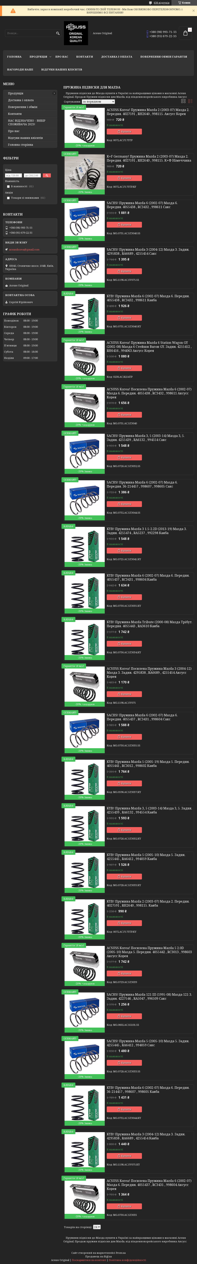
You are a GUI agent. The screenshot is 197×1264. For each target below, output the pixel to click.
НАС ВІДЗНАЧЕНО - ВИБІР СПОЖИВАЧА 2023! (26, 122)
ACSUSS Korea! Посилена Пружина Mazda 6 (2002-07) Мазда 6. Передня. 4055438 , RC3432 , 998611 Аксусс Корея (149, 393)
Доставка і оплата (116, 56)
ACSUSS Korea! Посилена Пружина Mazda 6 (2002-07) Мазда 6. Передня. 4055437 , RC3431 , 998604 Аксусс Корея (149, 1185)
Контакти (84, 56)
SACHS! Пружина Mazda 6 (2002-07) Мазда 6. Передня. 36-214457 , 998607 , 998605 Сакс (142, 484)
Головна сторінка (20, 145)
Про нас (61, 56)
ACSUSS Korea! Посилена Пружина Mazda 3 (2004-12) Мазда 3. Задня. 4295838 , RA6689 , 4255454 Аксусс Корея (149, 672)
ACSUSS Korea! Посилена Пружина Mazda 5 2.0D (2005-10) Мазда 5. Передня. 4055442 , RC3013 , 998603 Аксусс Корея (149, 952)
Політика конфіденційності (127, 1260)
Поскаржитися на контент (89, 1260)
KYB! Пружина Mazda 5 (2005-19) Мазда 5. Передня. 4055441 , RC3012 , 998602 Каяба (148, 763)
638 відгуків (161, 2)
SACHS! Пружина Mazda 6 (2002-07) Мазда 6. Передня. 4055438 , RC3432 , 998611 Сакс (142, 205)
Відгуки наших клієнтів (61, 69)
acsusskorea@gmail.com (24, 249)
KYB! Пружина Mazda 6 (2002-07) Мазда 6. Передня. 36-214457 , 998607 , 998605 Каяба (148, 1089)
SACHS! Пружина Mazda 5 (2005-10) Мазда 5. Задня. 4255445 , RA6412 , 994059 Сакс (148, 1043)
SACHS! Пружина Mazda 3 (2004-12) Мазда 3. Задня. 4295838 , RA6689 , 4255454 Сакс (148, 251)
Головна (14, 56)
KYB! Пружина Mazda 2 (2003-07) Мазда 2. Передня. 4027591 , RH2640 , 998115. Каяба (148, 903)
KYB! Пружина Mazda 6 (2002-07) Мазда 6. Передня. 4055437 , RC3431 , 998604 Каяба (148, 577)
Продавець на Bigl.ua (98, 1256)
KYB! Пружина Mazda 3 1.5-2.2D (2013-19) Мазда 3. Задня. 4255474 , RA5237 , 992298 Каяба (147, 531)
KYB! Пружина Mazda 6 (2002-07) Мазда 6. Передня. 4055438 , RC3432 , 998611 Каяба (148, 298)
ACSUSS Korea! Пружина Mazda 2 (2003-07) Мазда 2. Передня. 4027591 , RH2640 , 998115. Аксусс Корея (148, 112)
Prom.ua (121, 1253)
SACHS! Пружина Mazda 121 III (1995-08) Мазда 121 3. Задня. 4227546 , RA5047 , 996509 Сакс (149, 996)
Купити (126, 131)
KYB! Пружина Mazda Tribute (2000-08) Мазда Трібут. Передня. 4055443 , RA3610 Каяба (149, 624)
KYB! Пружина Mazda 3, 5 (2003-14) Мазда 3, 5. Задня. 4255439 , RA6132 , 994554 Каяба (149, 810)
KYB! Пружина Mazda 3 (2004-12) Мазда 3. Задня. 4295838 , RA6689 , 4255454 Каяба (146, 1136)
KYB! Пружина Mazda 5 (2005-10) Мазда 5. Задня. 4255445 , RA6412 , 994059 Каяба (146, 857)
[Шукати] (57, 33)
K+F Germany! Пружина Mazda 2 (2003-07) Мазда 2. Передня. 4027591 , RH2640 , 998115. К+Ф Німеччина (149, 158)
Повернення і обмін (22, 107)
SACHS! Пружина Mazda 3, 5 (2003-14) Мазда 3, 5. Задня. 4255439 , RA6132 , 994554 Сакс (146, 438)
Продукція (38, 56)
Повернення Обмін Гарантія (163, 56)
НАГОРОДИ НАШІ (20, 69)
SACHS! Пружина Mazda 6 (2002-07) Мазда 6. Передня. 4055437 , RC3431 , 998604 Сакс (142, 717)
